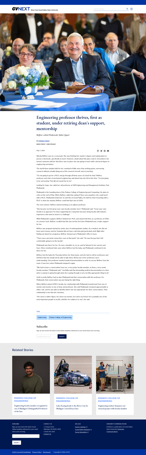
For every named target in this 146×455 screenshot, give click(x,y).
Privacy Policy (37, 452)
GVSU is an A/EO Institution (21, 452)
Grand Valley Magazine (83, 429)
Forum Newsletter (82, 432)
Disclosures (47, 452)
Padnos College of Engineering (60, 317)
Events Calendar (81, 427)
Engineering (42, 317)
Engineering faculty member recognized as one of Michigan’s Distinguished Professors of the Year (30, 408)
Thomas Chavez (43, 141)
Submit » (62, 336)
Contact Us (47, 434)
